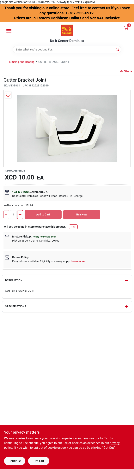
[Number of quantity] (13, 214)
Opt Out (39, 461)
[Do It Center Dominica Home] (67, 30)
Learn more (78, 261)
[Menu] (8, 30)
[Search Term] (67, 49)
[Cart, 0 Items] (126, 28)
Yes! (73, 226)
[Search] (117, 49)
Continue (15, 461)
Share (126, 71)
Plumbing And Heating (21, 61)
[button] (67, 280)
